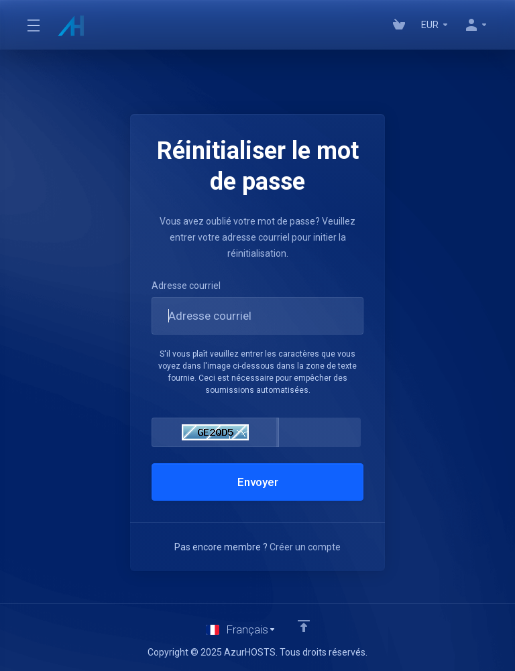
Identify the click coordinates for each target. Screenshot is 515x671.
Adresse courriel (186, 285)
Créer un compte (305, 547)
